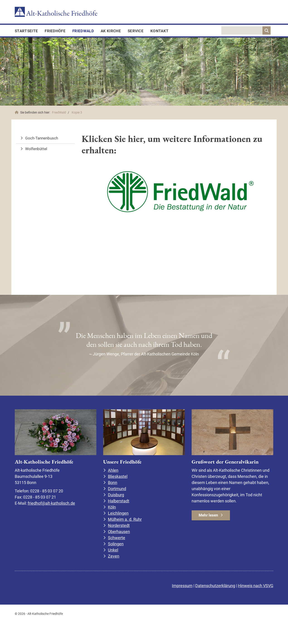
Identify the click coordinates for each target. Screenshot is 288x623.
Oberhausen (119, 531)
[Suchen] (266, 30)
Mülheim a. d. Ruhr (125, 519)
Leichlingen (118, 513)
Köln (112, 507)
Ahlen (113, 470)
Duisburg (116, 494)
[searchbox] (241, 30)
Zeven (113, 556)
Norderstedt (119, 525)
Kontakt (159, 31)
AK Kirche (111, 31)
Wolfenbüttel (36, 148)
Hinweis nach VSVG (255, 585)
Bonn (112, 482)
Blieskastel (117, 476)
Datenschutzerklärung (215, 585)
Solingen (116, 543)
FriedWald (83, 31)
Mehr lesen (208, 515)
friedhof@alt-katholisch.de (51, 503)
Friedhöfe (55, 31)
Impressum (182, 585)
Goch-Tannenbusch (41, 138)
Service (136, 31)
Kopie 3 (77, 112)
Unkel (113, 550)
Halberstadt (118, 501)
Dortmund (117, 488)
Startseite (26, 31)
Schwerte (116, 537)
